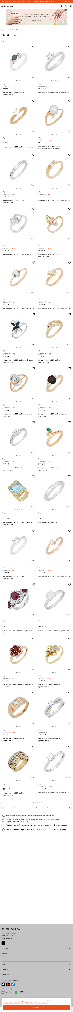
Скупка (4, 875)
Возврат (4, 948)
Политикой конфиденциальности (13, 1002)
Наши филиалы (7, 852)
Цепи (3, 916)
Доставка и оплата (7, 945)
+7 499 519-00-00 (7, 849)
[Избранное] (34, 47)
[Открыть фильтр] (69, 41)
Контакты (4, 976)
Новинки (4, 928)
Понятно (36, 1007)
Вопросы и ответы (7, 954)
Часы (3, 925)
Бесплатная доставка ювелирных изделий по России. (20, 1)
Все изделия (5, 904)
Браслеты (5, 913)
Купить (4, 888)
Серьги (4, 910)
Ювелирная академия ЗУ (9, 970)
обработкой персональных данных (36, 1002)
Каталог (10, 29)
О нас (3, 897)
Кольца (4, 907)
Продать (4, 885)
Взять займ (5, 866)
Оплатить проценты (8, 942)
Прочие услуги (6, 894)
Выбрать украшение (47, 1)
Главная (3, 30)
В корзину (3, 83)
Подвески (5, 919)
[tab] (16, 80)
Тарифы (4, 871)
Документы (5, 973)
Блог (3, 967)
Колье (3, 922)
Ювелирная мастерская (9, 935)
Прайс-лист (5, 868)
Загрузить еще (36, 803)
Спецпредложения (7, 957)
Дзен (3, 857)
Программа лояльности (9, 951)
